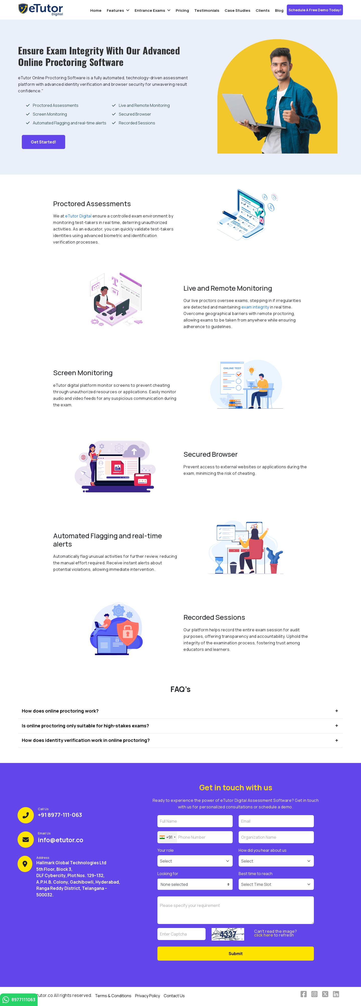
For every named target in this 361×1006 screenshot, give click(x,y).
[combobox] (167, 837)
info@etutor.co (60, 839)
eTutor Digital (78, 216)
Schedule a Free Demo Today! (315, 10)
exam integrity (255, 307)
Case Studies (237, 10)
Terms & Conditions (113, 995)
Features (115, 10)
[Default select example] (195, 861)
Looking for (167, 873)
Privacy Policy (147, 995)
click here (263, 935)
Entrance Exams (150, 10)
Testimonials (206, 10)
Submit (236, 953)
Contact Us (174, 995)
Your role (165, 850)
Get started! (43, 142)
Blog (279, 10)
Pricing (182, 10)
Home (96, 10)
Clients (263, 10)
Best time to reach (256, 873)
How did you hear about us (263, 850)
